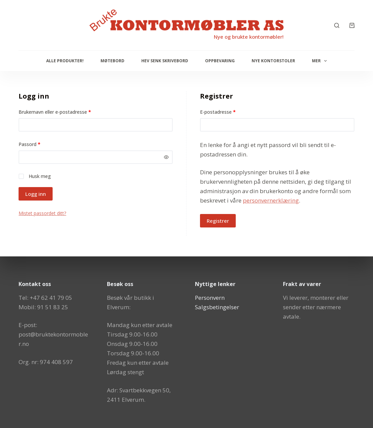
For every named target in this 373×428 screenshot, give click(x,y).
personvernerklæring (271, 200)
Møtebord (112, 61)
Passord (38, 143)
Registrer (218, 220)
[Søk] (336, 25)
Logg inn (35, 193)
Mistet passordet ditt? (42, 213)
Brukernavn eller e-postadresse (63, 111)
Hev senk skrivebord (164, 61)
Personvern (210, 297)
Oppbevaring (220, 61)
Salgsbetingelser (217, 307)
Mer (320, 61)
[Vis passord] (166, 157)
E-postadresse (226, 111)
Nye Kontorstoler (273, 61)
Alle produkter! (65, 61)
